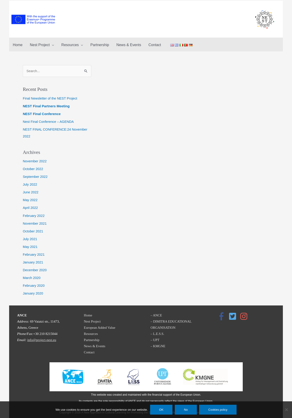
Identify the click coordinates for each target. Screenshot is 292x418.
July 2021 (30, 237)
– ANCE (156, 313)
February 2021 (34, 253)
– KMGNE (158, 344)
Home (88, 313)
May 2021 (30, 245)
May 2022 (30, 199)
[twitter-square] (234, 314)
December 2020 (35, 268)
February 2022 (34, 214)
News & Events (94, 344)
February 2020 (34, 284)
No (186, 409)
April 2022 (30, 206)
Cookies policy (217, 409)
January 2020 (33, 291)
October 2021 (33, 229)
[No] (286, 409)
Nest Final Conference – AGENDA (49, 121)
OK (161, 409)
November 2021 (35, 222)
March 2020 (32, 276)
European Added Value (99, 325)
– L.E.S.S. (157, 332)
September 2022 (35, 176)
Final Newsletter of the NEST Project (50, 98)
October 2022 (33, 168)
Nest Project (92, 319)
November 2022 (35, 160)
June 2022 (31, 191)
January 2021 (33, 260)
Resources (91, 332)
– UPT (155, 338)
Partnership (91, 338)
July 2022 (30, 183)
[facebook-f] (222, 314)
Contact (89, 350)
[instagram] (245, 314)
